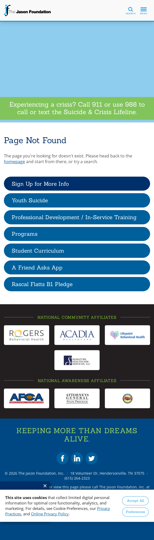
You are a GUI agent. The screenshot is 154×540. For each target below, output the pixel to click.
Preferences (135, 512)
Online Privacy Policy (50, 513)
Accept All (135, 501)
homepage (14, 161)
